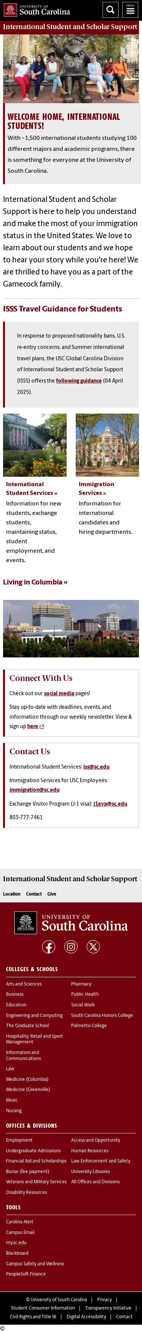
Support (70, 27)
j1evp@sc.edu (110, 804)
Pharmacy (81, 984)
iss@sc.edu (96, 767)
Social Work (83, 1005)
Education (16, 1005)
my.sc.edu (16, 1243)
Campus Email (20, 1233)
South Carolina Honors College (102, 1016)
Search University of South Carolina (111, 10)
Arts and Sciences (24, 984)
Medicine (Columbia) (27, 1079)
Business (14, 994)
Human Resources (89, 1151)
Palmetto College (89, 1026)
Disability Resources (26, 1192)
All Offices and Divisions (95, 1182)
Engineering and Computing (34, 1016)
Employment (19, 1140)
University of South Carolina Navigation (130, 10)
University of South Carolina (59, 1300)
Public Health (85, 994)
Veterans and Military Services (36, 1182)
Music (12, 1100)
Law (10, 1069)
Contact (34, 894)
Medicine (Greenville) (28, 1090)
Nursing (14, 1111)
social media (59, 694)
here (32, 727)
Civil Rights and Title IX (33, 1317)
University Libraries (90, 1172)
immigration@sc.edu (34, 790)
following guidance (79, 381)
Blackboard (17, 1253)
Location (11, 894)
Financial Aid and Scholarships (36, 1161)
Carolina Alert (19, 1222)
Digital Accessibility (86, 1317)
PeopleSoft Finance (26, 1274)
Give (51, 894)
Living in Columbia (32, 582)
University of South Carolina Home (35, 8)
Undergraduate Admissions (33, 1151)
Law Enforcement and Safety (100, 1161)
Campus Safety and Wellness (35, 1264)
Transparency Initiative (108, 1308)
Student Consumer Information (43, 1308)
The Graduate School (27, 1026)
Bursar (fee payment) (27, 1172)
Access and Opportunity (95, 1140)
